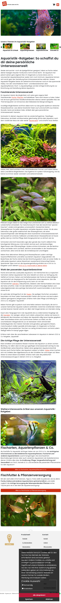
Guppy (29, 294)
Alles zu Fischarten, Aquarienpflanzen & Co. (31, 470)
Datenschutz (15, 593)
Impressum (8, 593)
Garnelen (6, 315)
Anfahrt (46, 543)
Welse (47, 350)
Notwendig (27, 585)
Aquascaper (33, 121)
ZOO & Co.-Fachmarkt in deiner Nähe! (33, 266)
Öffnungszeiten (48, 547)
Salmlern (15, 284)
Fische (14, 97)
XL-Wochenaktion (27, 543)
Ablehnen (49, 599)
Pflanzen (20, 97)
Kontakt (46, 538)
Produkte (24, 538)
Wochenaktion (26, 547)
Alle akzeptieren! (39, 595)
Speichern (29, 599)
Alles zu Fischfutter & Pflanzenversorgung (30, 490)
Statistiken (27, 588)
